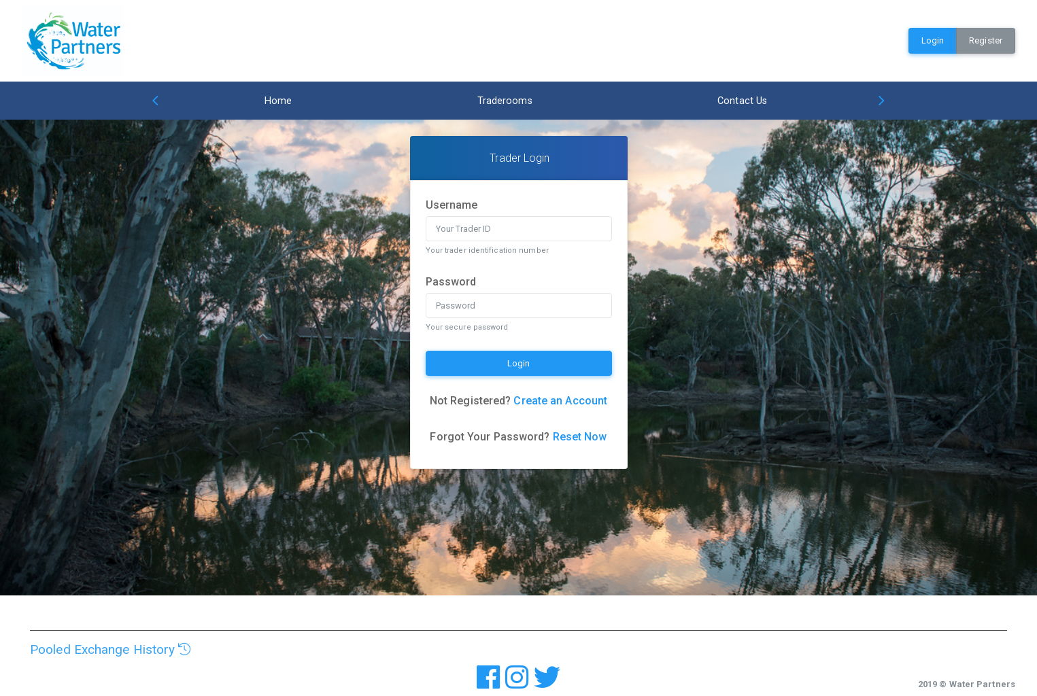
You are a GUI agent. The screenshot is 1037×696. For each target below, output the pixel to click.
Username (452, 204)
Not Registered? (518, 400)
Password (451, 281)
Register (985, 40)
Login (933, 40)
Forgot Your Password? (518, 436)
